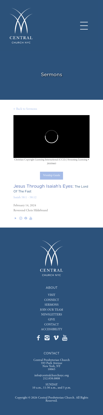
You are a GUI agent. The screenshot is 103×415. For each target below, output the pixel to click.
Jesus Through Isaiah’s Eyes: (43, 186)
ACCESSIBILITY (51, 329)
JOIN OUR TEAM (51, 309)
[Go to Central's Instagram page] (47, 339)
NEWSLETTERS (51, 314)
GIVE (51, 319)
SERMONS (52, 304)
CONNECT (51, 300)
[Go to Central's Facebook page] (38, 339)
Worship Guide (51, 175)
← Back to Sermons (25, 109)
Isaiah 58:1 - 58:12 (25, 197)
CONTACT (51, 324)
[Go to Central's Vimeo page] (56, 339)
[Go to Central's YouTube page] (65, 339)
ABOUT (51, 287)
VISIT (51, 295)
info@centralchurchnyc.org (51, 375)
